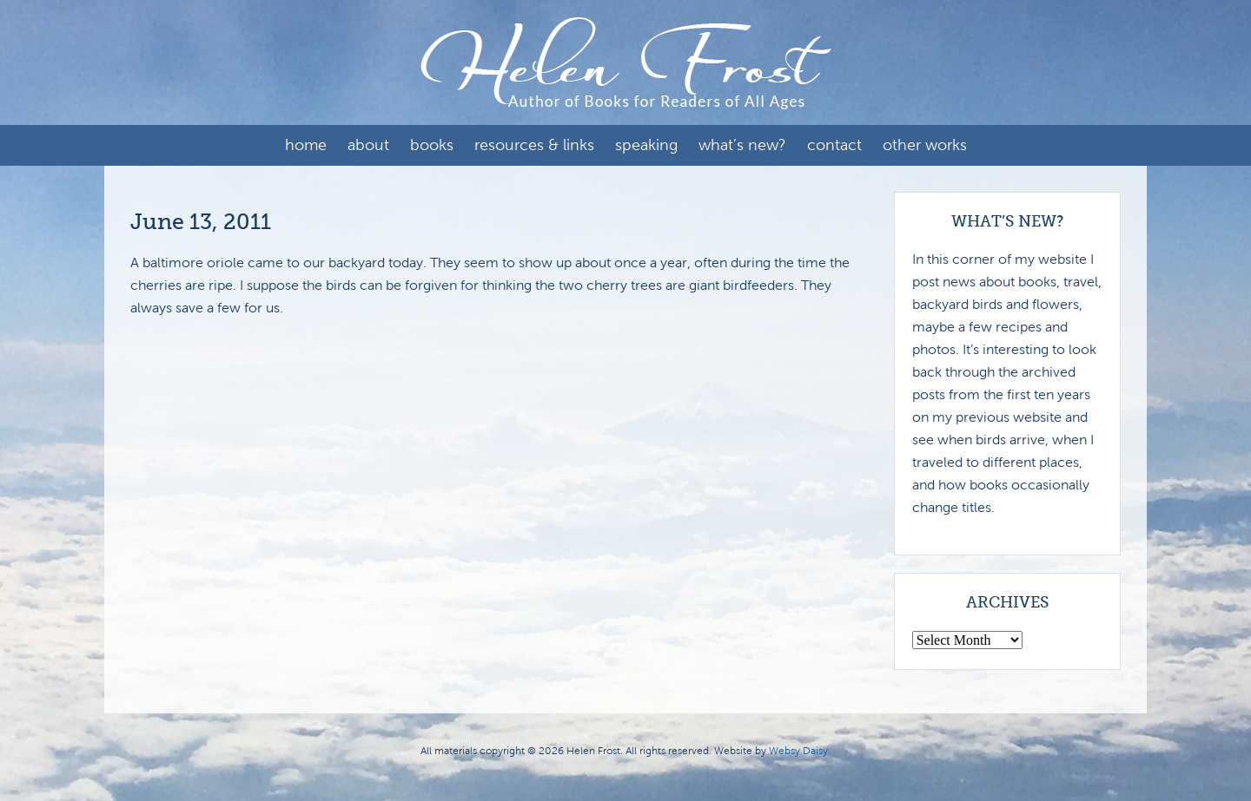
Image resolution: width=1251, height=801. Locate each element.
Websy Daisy (798, 751)
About (368, 145)
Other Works (925, 145)
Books (431, 145)
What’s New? (742, 145)
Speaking (646, 145)
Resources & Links (534, 145)
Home (306, 145)
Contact (834, 145)
